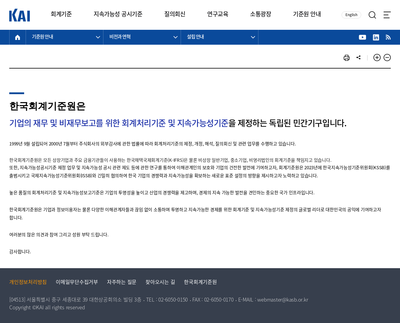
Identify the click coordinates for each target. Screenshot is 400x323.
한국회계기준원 (200, 282)
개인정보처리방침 (28, 282)
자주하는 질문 (122, 282)
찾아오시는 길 (160, 282)
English (351, 15)
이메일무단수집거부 (77, 282)
